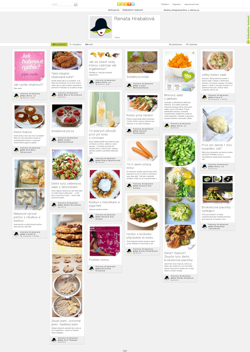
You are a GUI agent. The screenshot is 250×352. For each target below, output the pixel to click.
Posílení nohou (99, 259)
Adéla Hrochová (72, 205)
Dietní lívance (23, 132)
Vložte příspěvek (173, 10)
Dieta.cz (126, 4)
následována (175, 44)
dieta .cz (31, 96)
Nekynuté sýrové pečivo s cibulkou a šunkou (27, 217)
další (125, 351)
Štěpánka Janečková (216, 227)
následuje (191, 44)
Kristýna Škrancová (28, 151)
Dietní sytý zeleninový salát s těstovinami (66, 185)
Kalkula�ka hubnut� (248, 29)
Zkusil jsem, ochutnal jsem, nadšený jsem (66, 322)
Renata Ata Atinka (142, 187)
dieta (63, 97)
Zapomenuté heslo (191, 4)
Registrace (177, 4)
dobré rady (28, 98)
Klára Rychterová (110, 160)
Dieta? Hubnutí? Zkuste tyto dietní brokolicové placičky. (179, 256)
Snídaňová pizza (62, 131)
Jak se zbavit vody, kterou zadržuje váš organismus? (102, 65)
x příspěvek (59, 44)
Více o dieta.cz (191, 10)
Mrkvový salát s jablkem (173, 96)
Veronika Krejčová (103, 269)
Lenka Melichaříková (140, 87)
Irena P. (218, 97)
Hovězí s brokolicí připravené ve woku (140, 235)
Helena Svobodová (140, 132)
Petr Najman (71, 340)
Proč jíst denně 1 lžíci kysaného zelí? (217, 146)
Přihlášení (165, 4)
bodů (89, 44)
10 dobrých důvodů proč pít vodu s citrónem (102, 134)
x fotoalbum (75, 44)
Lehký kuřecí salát (214, 74)
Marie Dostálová (73, 95)
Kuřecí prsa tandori (140, 115)
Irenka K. (31, 234)
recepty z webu (219, 99)
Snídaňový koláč (138, 76)
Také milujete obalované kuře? (62, 75)
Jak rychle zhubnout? (28, 84)
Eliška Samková (185, 278)
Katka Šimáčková (148, 251)
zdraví (101, 162)
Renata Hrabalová (30, 94)
